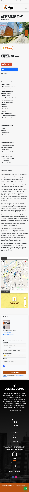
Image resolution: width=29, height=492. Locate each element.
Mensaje (5, 358)
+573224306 (14, 432)
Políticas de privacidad (14, 410)
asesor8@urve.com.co (9, 334)
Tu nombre (5, 342)
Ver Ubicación (14, 302)
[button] (26, 33)
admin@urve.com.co (14, 463)
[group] (14, 32)
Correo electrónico (7, 347)
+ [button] (3, 262)
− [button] (3, 264)
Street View (7, 48)
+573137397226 (14, 430)
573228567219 (7, 332)
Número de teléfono (8, 353)
